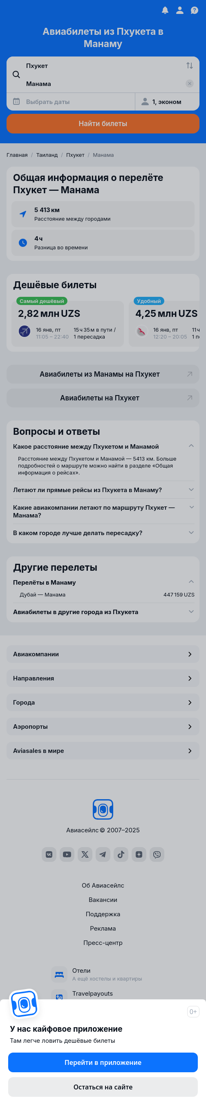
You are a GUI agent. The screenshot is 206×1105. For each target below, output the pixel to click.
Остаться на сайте (103, 1086)
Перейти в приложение (103, 1062)
